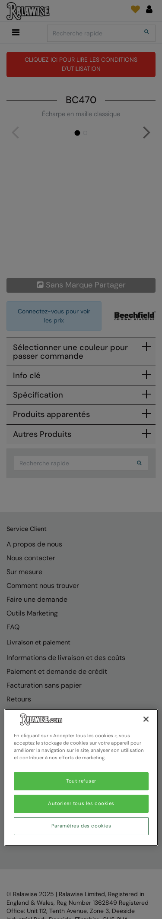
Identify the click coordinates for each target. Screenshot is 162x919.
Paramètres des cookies (81, 826)
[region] (81, 777)
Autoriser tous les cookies (81, 803)
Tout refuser (81, 781)
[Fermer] (146, 719)
